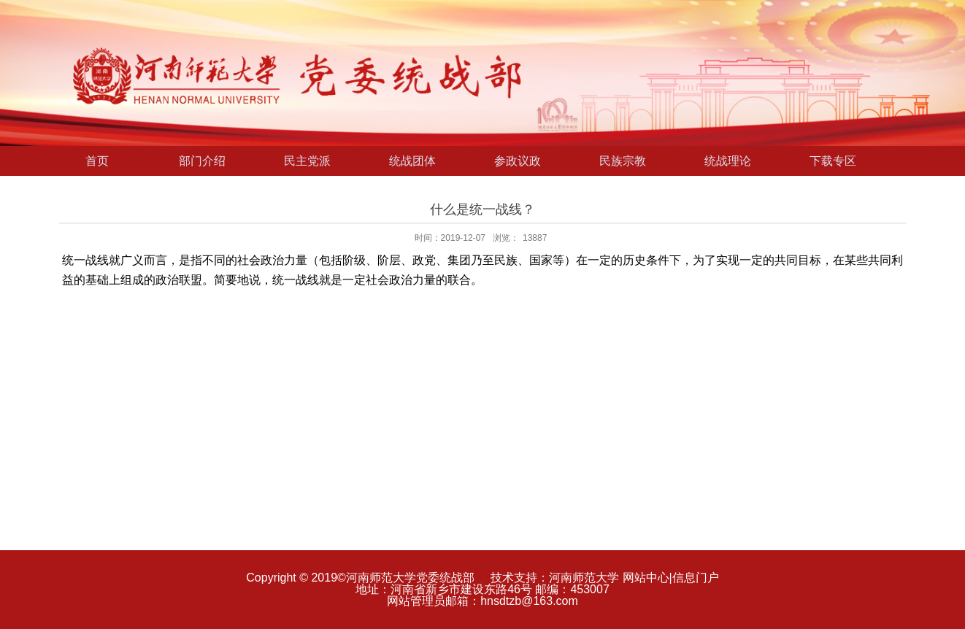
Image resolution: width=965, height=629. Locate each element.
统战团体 (412, 161)
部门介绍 (202, 161)
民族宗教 (622, 161)
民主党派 (307, 161)
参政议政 (517, 161)
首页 (97, 161)
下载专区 (833, 161)
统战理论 (727, 161)
